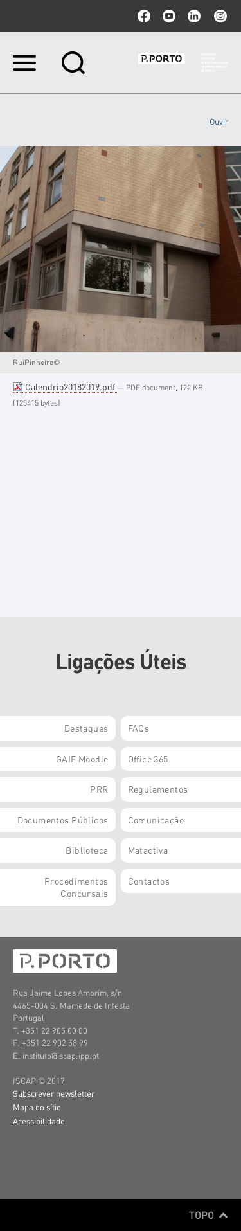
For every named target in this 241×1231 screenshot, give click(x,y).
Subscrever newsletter (53, 1093)
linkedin (194, 16)
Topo (208, 1215)
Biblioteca (87, 850)
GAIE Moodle (82, 758)
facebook (144, 16)
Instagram (219, 16)
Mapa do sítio (37, 1106)
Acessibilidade (39, 1120)
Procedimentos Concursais (76, 887)
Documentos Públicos (63, 819)
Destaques (86, 727)
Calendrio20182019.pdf (65, 386)
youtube (169, 16)
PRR (99, 789)
